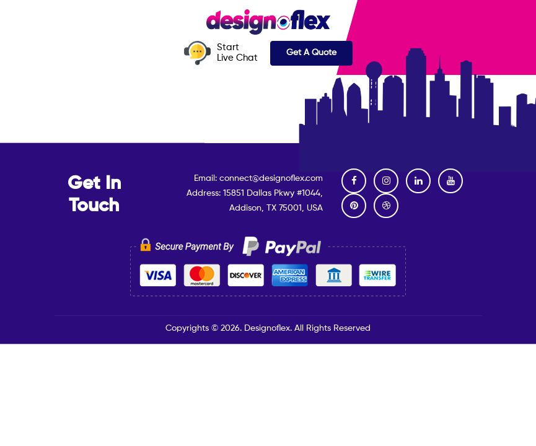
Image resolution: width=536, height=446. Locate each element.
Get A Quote (311, 52)
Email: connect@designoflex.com (258, 178)
